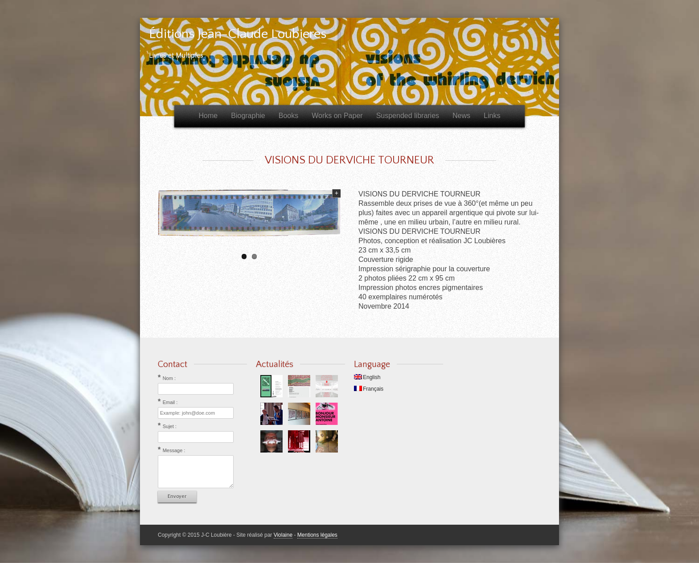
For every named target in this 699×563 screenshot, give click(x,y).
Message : (174, 450)
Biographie (248, 115)
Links (492, 115)
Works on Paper (337, 115)
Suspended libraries (407, 115)
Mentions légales (317, 535)
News (461, 115)
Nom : (169, 378)
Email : (170, 402)
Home (208, 115)
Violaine (283, 535)
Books (288, 115)
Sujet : (170, 426)
